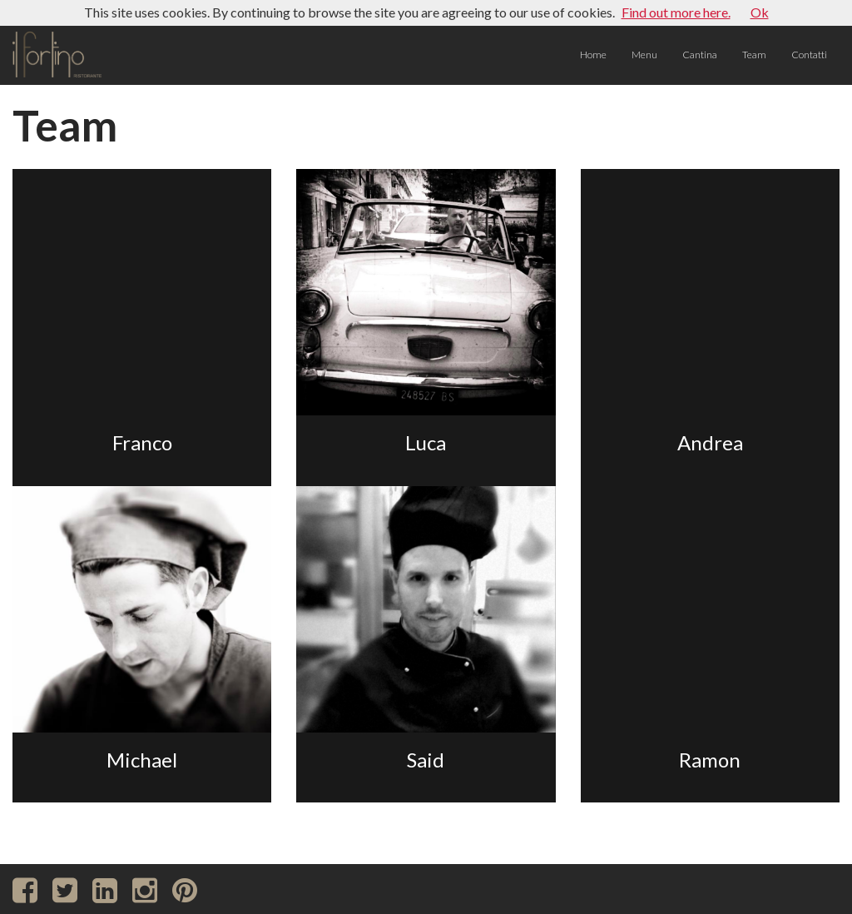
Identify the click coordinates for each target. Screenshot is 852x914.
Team (754, 54)
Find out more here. (676, 12)
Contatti (809, 54)
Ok (759, 12)
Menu (644, 54)
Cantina (699, 54)
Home (593, 54)
